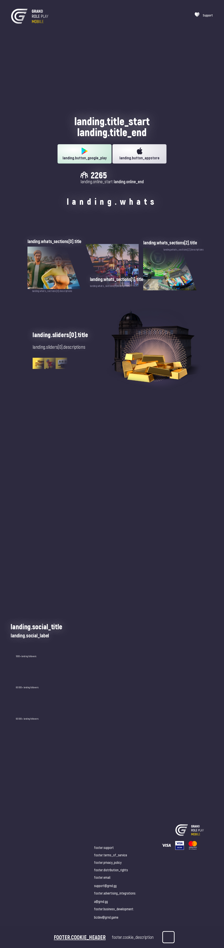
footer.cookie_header (80, 937)
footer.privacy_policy (107, 862)
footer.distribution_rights (111, 870)
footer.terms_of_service (110, 855)
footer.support (104, 847)
